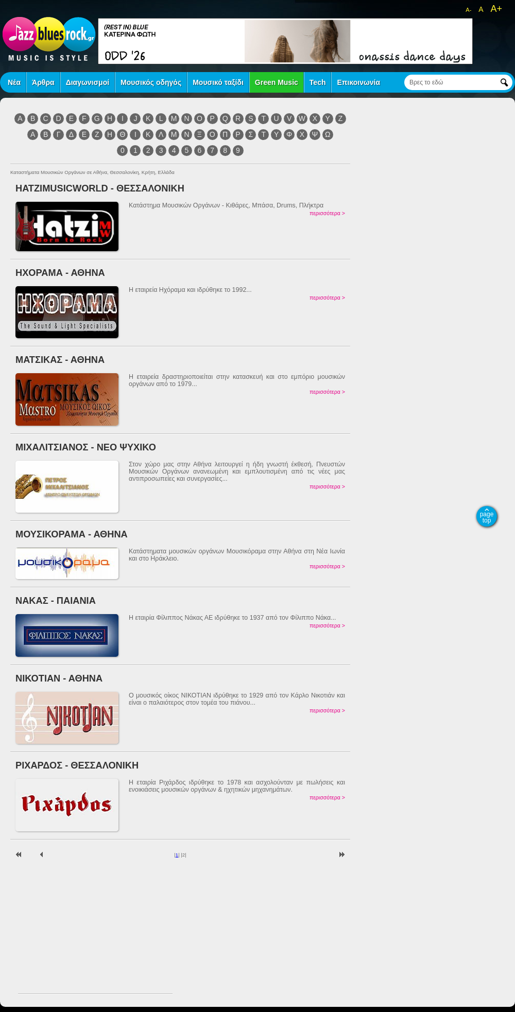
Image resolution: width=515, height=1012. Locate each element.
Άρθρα (43, 82)
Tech (318, 82)
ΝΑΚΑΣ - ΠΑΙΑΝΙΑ (55, 600)
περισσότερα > (327, 213)
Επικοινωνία (358, 82)
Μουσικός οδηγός (151, 82)
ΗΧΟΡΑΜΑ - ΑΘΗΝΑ (60, 272)
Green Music (276, 82)
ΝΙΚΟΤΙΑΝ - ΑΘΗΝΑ (58, 678)
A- (468, 10)
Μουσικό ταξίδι (218, 82)
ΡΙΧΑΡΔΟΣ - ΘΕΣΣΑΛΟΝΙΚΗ (77, 765)
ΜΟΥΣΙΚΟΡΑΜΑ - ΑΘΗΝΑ (71, 534)
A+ (496, 9)
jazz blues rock (49, 38)
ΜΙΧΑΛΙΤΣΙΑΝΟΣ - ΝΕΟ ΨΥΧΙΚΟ (85, 447)
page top (487, 517)
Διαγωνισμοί (87, 82)
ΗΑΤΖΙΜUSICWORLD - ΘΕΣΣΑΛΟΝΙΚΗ (99, 188)
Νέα (14, 82)
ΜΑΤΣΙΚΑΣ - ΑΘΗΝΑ (60, 359)
